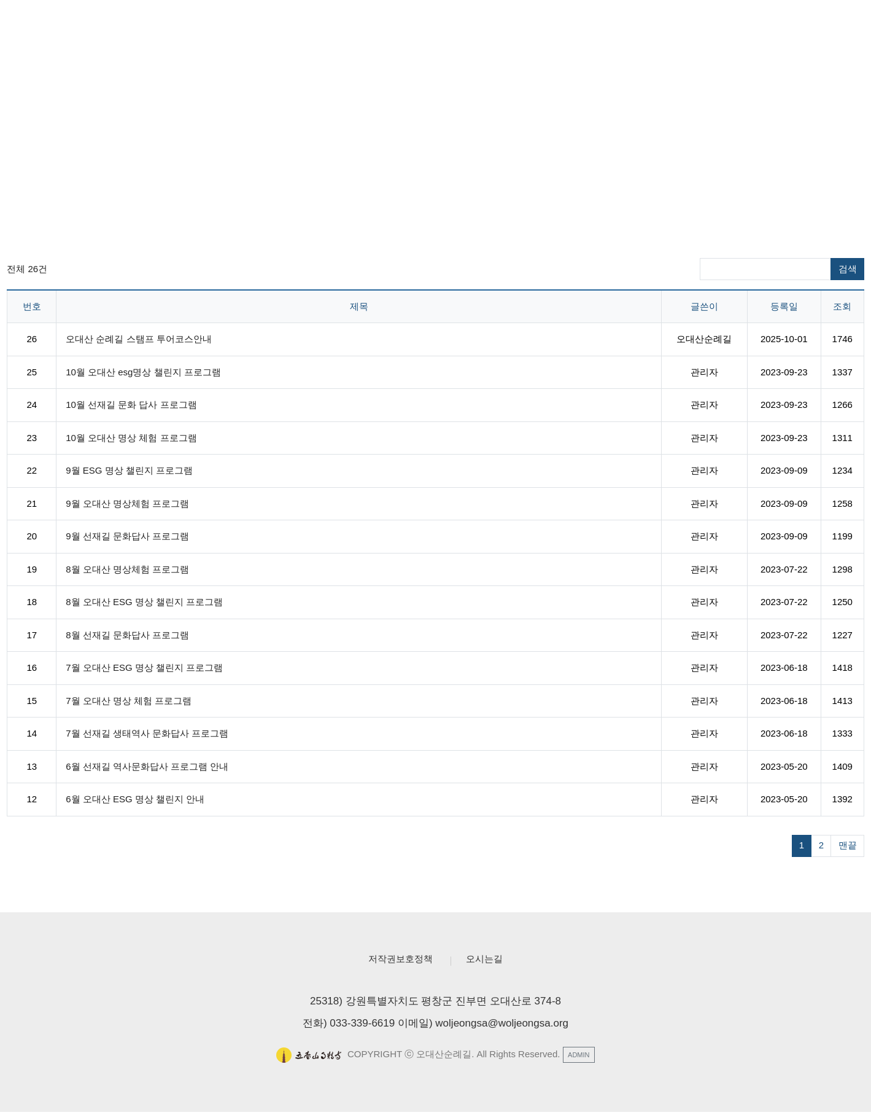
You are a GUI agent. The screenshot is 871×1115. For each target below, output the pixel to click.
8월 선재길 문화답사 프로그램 (127, 635)
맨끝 (847, 845)
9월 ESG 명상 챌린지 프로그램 (129, 470)
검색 (847, 269)
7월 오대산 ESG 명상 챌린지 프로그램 (144, 667)
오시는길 (491, 960)
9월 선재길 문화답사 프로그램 (127, 536)
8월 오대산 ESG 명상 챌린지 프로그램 (144, 602)
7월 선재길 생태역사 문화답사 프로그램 (147, 733)
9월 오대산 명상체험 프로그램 (127, 503)
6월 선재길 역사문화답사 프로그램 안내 (147, 766)
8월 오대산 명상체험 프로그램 (127, 569)
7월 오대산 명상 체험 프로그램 (129, 700)
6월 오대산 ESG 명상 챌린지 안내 (135, 799)
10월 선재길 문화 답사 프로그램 (131, 404)
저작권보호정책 (396, 960)
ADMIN (578, 1057)
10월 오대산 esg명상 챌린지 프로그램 (143, 372)
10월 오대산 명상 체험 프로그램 (131, 437)
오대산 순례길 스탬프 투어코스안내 (139, 339)
